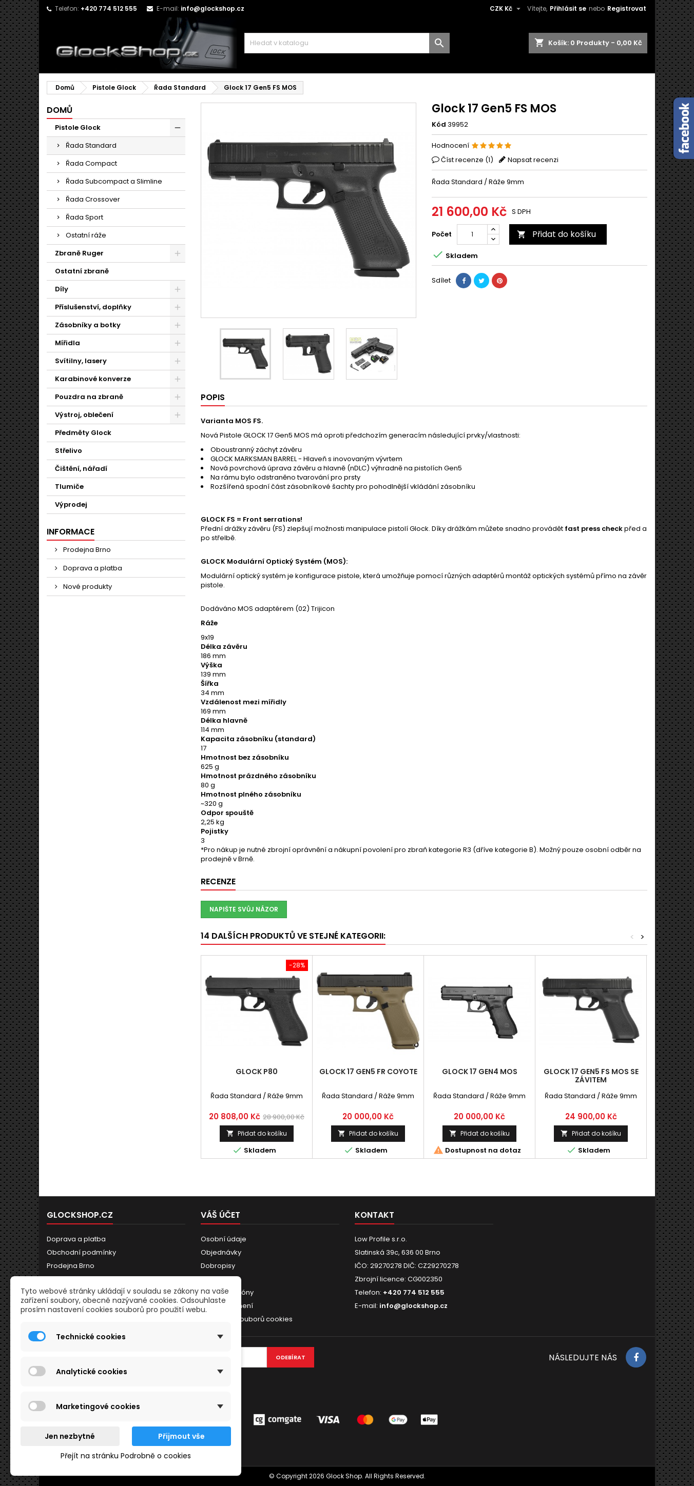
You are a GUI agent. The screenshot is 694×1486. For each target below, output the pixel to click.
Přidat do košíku (556, 234)
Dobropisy (218, 1266)
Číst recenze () (467, 160)
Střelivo (68, 450)
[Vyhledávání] (347, 43)
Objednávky (221, 1252)
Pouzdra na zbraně (89, 397)
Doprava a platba (92, 568)
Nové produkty (87, 586)
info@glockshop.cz (212, 8)
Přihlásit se (568, 8)
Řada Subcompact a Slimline (114, 181)
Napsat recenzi (533, 160)
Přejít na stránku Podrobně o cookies (126, 1456)
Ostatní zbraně (82, 271)
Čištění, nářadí (81, 468)
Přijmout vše (181, 1436)
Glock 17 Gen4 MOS (479, 1071)
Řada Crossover (93, 199)
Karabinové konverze (93, 379)
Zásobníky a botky (88, 325)
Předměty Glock (83, 433)
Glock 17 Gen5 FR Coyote (368, 1071)
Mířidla (67, 343)
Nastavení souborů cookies (247, 1319)
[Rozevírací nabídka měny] (506, 8)
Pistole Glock (78, 127)
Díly (61, 289)
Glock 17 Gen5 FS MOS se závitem (591, 1075)
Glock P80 (257, 1071)
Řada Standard (91, 145)
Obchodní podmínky (81, 1252)
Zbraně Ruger (79, 253)
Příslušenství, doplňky (93, 307)
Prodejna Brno (86, 549)
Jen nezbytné (70, 1436)
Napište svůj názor (243, 909)
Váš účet (220, 1215)
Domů (59, 110)
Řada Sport (84, 217)
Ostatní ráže (86, 235)
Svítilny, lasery (81, 361)
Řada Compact (91, 163)
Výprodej (71, 504)
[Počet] (472, 234)
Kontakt (374, 1215)
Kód (439, 124)
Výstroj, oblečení (84, 415)
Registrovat (626, 8)
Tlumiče (69, 486)
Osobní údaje (223, 1239)
